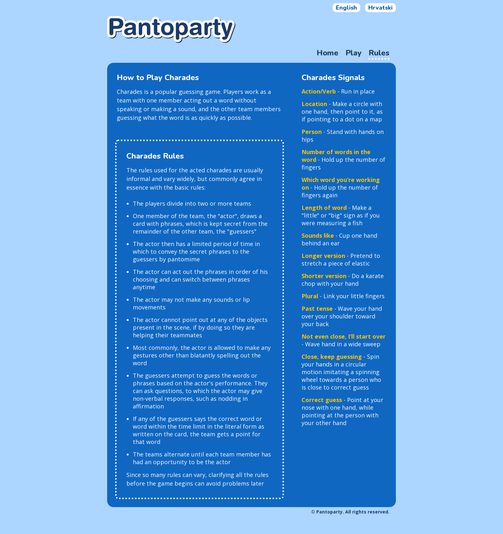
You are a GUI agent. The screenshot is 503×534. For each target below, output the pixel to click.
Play (353, 53)
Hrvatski (380, 8)
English (346, 8)
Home (327, 53)
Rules (379, 53)
